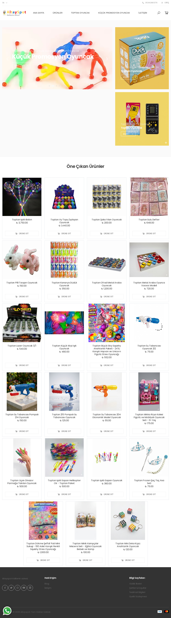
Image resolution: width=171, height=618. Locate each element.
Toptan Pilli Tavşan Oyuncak (21, 282)
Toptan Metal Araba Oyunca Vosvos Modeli (149, 284)
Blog (47, 583)
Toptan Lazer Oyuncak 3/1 (22, 345)
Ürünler (58, 13)
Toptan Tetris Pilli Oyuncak (135, 124)
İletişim (142, 13)
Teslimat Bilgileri (137, 592)
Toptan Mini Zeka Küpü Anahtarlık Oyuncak (127, 545)
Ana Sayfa (38, 13)
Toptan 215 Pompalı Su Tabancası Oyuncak (64, 416)
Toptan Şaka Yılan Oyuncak (107, 219)
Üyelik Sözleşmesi (138, 596)
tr (3, 2)
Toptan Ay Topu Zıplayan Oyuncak (64, 221)
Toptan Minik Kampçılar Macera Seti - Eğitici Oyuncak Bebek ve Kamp (85, 546)
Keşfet (128, 77)
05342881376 (149, 2)
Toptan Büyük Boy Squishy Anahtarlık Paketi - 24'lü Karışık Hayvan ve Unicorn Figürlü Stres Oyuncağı (106, 350)
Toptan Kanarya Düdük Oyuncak (64, 284)
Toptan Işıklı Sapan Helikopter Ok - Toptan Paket (64, 482)
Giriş (165, 2)
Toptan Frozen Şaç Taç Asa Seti (149, 482)
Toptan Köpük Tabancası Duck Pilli (140, 67)
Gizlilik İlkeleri (135, 583)
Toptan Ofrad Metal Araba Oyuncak (106, 284)
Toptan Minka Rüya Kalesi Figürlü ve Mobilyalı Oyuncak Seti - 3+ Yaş (149, 417)
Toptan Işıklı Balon (22, 219)
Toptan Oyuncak (80, 13)
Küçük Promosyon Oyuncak (114, 13)
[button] (159, 13)
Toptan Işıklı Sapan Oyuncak (106, 480)
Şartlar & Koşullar (137, 588)
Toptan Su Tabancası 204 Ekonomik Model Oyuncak (106, 416)
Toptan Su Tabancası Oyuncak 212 (149, 347)
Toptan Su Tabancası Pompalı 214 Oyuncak (22, 416)
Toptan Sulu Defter (149, 219)
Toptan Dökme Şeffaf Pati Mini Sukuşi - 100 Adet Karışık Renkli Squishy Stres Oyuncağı (43, 546)
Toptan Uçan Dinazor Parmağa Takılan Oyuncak (22, 482)
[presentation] (8, 59)
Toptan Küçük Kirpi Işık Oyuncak (64, 347)
